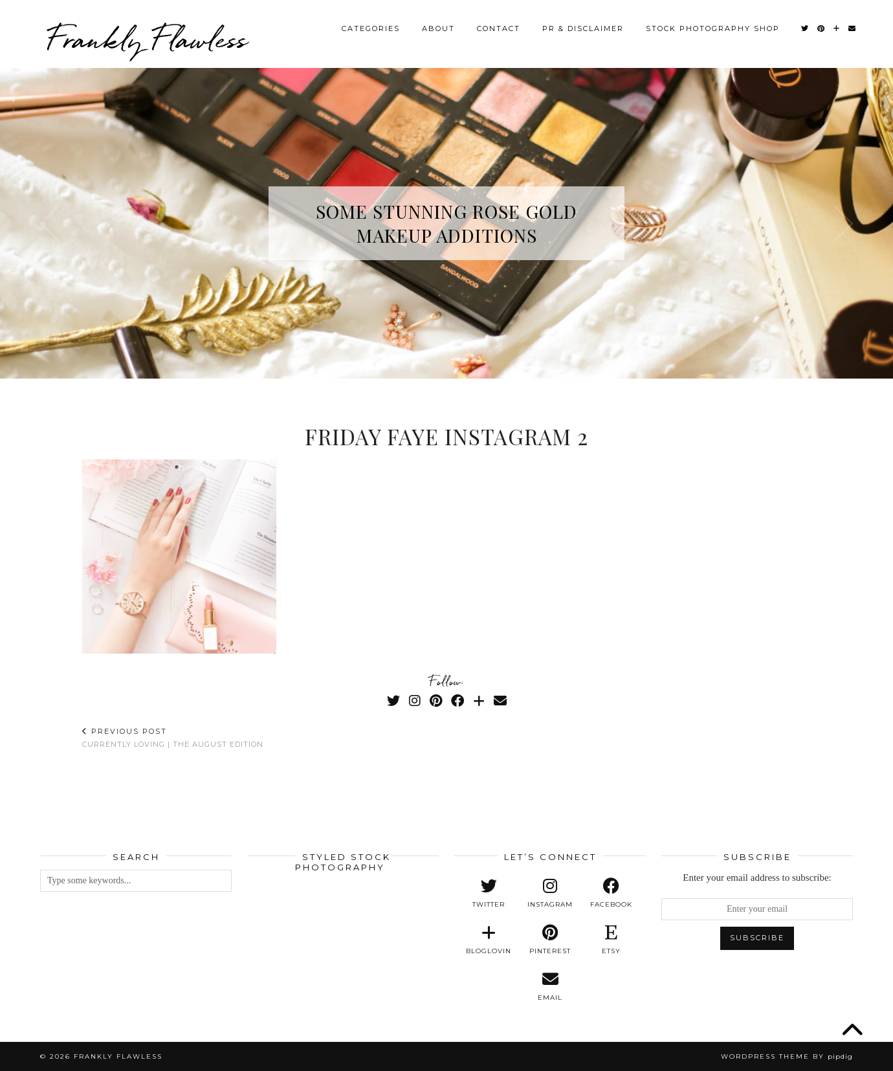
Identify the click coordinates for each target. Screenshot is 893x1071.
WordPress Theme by (787, 1056)
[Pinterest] (821, 28)
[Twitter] (805, 28)
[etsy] (611, 939)
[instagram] (550, 893)
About (438, 28)
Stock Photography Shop (713, 28)
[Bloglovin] (837, 28)
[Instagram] (415, 701)
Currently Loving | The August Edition (172, 738)
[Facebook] (457, 701)
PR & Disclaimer (583, 28)
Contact (498, 28)
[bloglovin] (489, 939)
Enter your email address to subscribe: (757, 877)
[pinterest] (550, 939)
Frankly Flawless (147, 38)
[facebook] (611, 893)
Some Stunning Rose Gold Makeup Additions (446, 223)
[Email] (852, 28)
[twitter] (489, 893)
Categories (371, 28)
